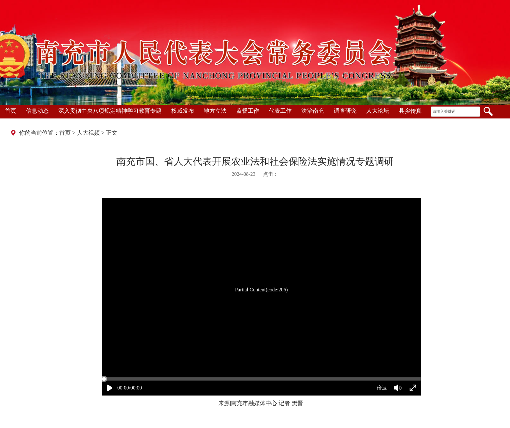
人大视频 (88, 133)
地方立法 (215, 111)
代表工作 (280, 111)
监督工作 (247, 111)
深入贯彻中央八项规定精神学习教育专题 (110, 111)
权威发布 (182, 111)
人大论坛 (377, 111)
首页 (10, 111)
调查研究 (345, 111)
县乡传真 (410, 111)
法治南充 (312, 111)
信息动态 (37, 111)
